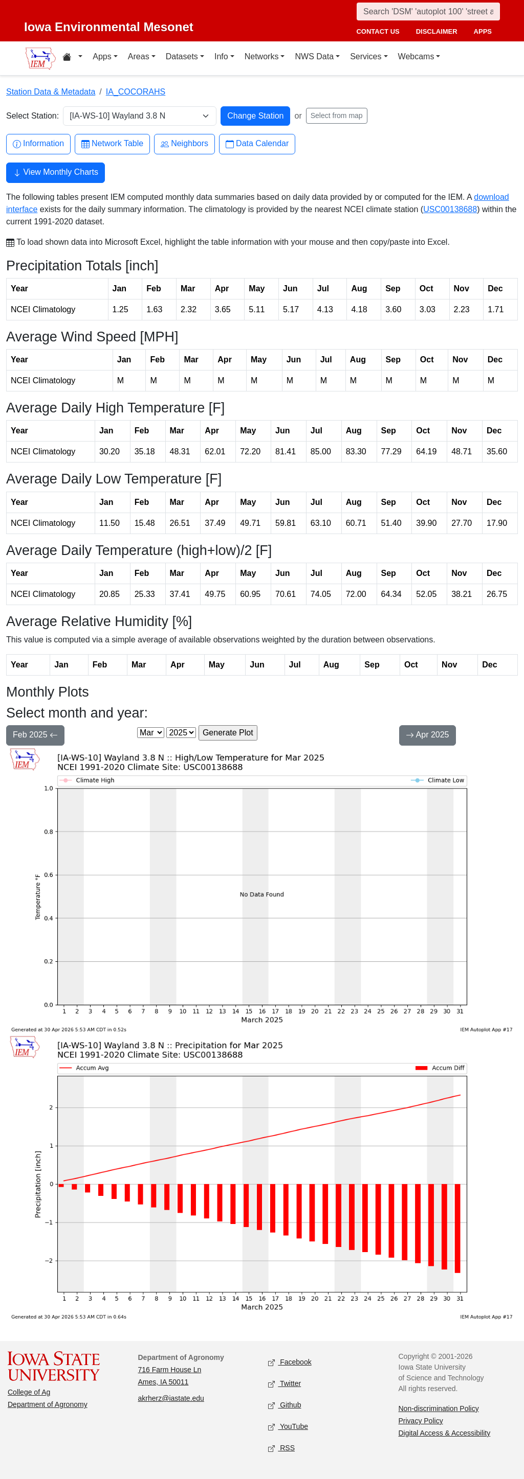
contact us (377, 31)
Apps (102, 56)
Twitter (284, 1384)
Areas (138, 56)
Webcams (416, 56)
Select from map (337, 115)
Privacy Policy (421, 1421)
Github (284, 1406)
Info (221, 56)
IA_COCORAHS (135, 91)
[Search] (428, 11)
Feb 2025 (35, 736)
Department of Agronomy (48, 1404)
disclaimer (436, 31)
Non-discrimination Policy (439, 1408)
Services (365, 56)
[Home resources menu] (72, 58)
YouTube (288, 1427)
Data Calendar (257, 144)
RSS (281, 1449)
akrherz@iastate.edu (171, 1398)
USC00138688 (450, 209)
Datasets (182, 56)
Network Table (112, 144)
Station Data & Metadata (50, 91)
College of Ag (29, 1392)
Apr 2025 (427, 736)
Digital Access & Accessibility (445, 1433)
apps (483, 31)
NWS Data (314, 56)
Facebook (290, 1363)
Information (38, 144)
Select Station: (32, 115)
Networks (262, 56)
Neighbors (184, 144)
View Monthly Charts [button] (55, 173)
